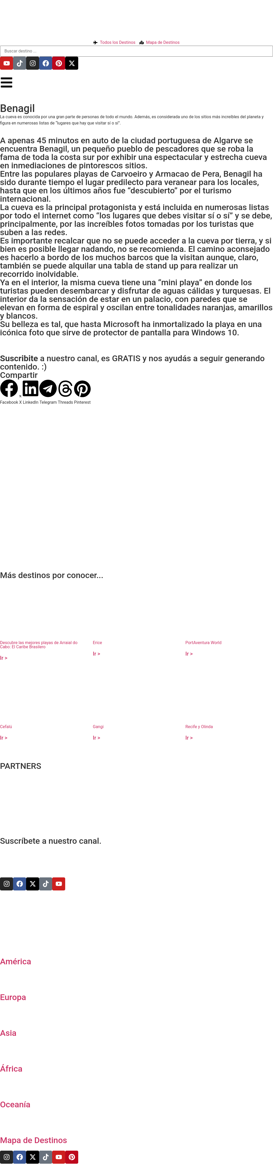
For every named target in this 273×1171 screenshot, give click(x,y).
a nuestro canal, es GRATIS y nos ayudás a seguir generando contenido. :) (132, 362)
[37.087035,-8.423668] (136, 470)
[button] (9, 392)
